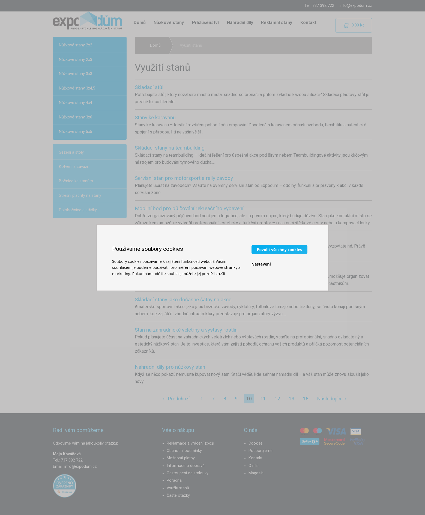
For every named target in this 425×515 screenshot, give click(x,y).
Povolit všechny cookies (279, 249)
